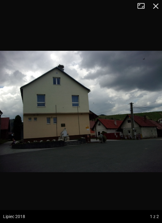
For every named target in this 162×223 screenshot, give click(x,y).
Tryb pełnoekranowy (143, 6)
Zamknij (156, 6)
